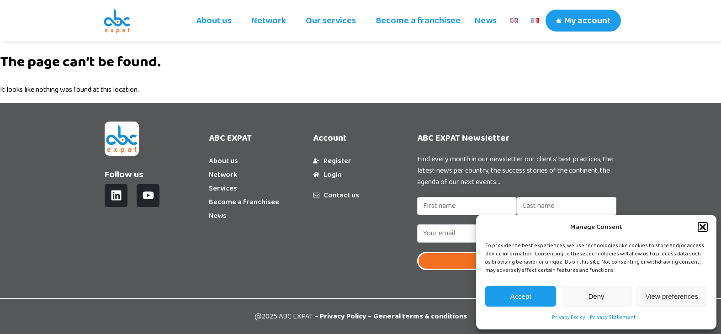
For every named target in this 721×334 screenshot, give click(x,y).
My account (587, 20)
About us (213, 20)
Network (268, 20)
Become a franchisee (418, 20)
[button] (702, 227)
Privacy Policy (568, 317)
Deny (596, 296)
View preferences (672, 296)
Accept (520, 296)
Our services (331, 20)
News (485, 20)
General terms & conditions (420, 316)
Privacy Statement (613, 317)
